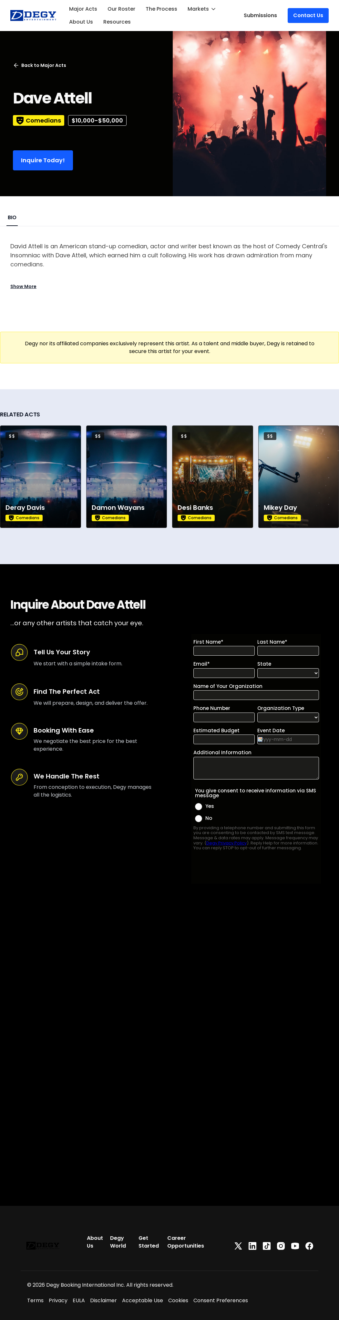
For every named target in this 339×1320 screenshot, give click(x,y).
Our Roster (121, 9)
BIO (12, 217)
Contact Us (308, 15)
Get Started (149, 1242)
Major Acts (83, 9)
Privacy (58, 1300)
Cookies (178, 1300)
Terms (35, 1300)
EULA (79, 1300)
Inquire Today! (43, 160)
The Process (161, 9)
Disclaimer (103, 1300)
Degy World (118, 1242)
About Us (81, 22)
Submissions (260, 15)
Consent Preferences (220, 1300)
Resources (117, 22)
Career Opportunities (185, 1242)
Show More (23, 286)
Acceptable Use (142, 1300)
